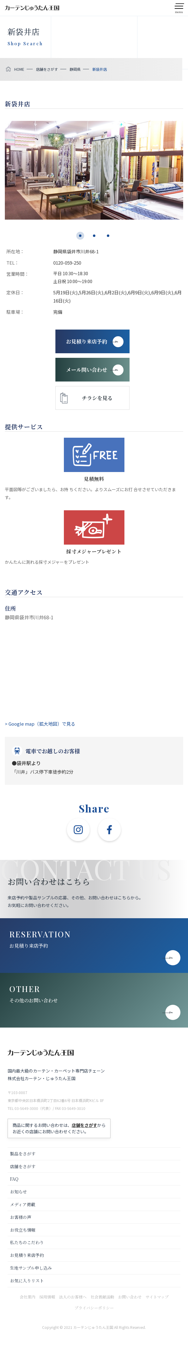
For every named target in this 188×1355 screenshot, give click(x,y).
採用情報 (47, 1297)
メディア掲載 (22, 1204)
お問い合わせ (130, 1297)
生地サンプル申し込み (31, 1268)
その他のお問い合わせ (33, 1000)
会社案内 (27, 1297)
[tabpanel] (94, 170)
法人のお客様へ (73, 1297)
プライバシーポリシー (94, 1308)
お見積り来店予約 (28, 945)
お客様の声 (20, 1217)
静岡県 (75, 69)
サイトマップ (157, 1297)
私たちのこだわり (27, 1242)
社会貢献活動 (102, 1297)
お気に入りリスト (27, 1281)
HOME (19, 69)
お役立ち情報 (22, 1230)
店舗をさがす (47, 69)
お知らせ (18, 1192)
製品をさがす (22, 1154)
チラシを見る (97, 398)
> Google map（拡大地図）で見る (40, 723)
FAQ (14, 1179)
